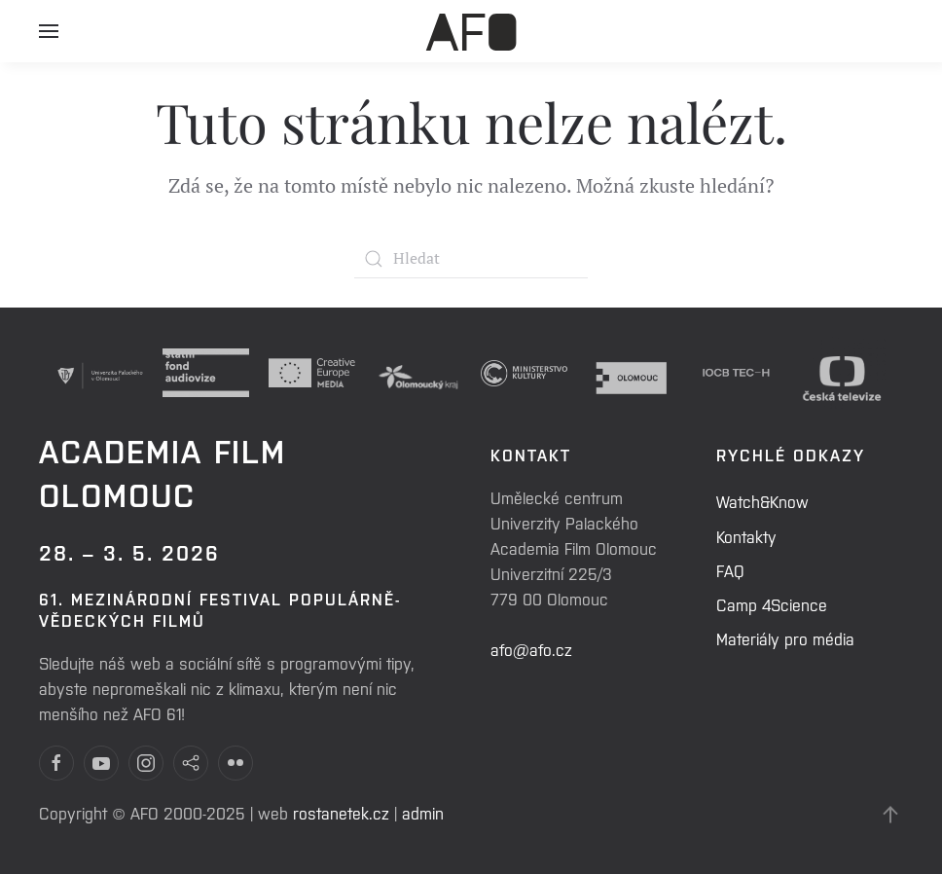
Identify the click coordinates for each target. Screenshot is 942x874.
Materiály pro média (785, 638)
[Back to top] (890, 814)
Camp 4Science (771, 604)
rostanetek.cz (341, 812)
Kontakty (746, 536)
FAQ (730, 570)
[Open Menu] (48, 39)
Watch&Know (762, 501)
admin (423, 812)
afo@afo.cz (531, 649)
